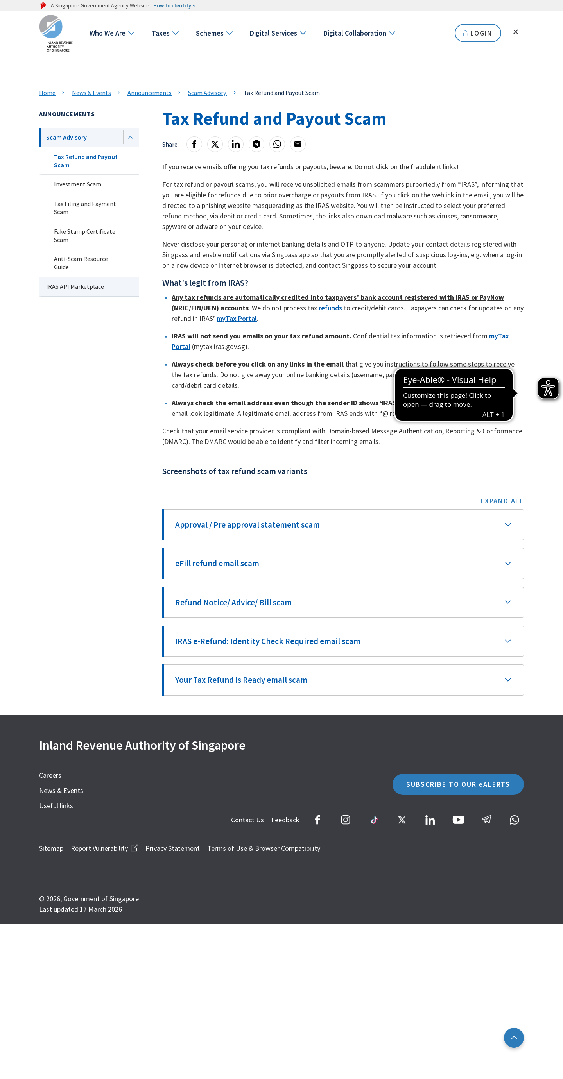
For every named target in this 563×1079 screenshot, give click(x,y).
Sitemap (51, 848)
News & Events (91, 93)
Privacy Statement (172, 848)
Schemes (210, 33)
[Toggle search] (515, 32)
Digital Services (273, 33)
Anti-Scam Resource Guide (81, 263)
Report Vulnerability (104, 848)
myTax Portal (237, 318)
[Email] (298, 144)
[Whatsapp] (277, 144)
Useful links (56, 805)
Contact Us (247, 819)
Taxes (161, 33)
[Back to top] (514, 1038)
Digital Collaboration (354, 33)
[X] (215, 144)
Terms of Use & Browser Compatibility (263, 848)
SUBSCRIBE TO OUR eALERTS (458, 784)
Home (47, 93)
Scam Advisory (207, 93)
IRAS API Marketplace (75, 286)
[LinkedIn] (236, 144)
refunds (330, 307)
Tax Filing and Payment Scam (85, 208)
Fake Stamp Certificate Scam (84, 235)
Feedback (285, 819)
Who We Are (108, 33)
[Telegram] (256, 144)
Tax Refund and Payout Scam (86, 161)
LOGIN (478, 33)
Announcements (149, 93)
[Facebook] (194, 144)
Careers (50, 775)
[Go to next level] (131, 33)
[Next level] (130, 137)
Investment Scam (77, 184)
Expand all (502, 500)
